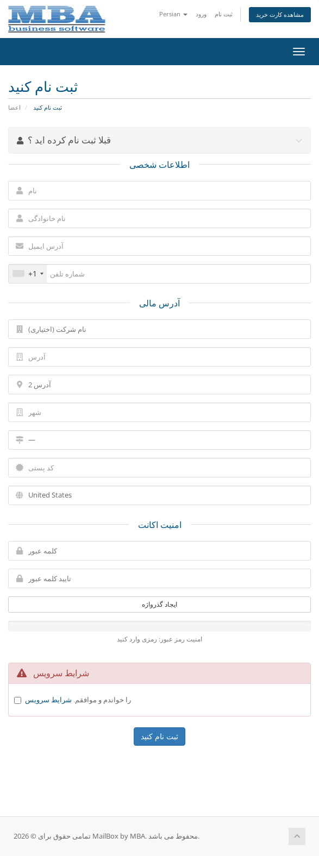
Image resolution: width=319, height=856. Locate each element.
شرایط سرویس (48, 699)
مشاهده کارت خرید (280, 14)
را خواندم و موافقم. (78, 699)
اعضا (14, 107)
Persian (173, 14)
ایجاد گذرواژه (159, 604)
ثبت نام (224, 14)
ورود (201, 14)
